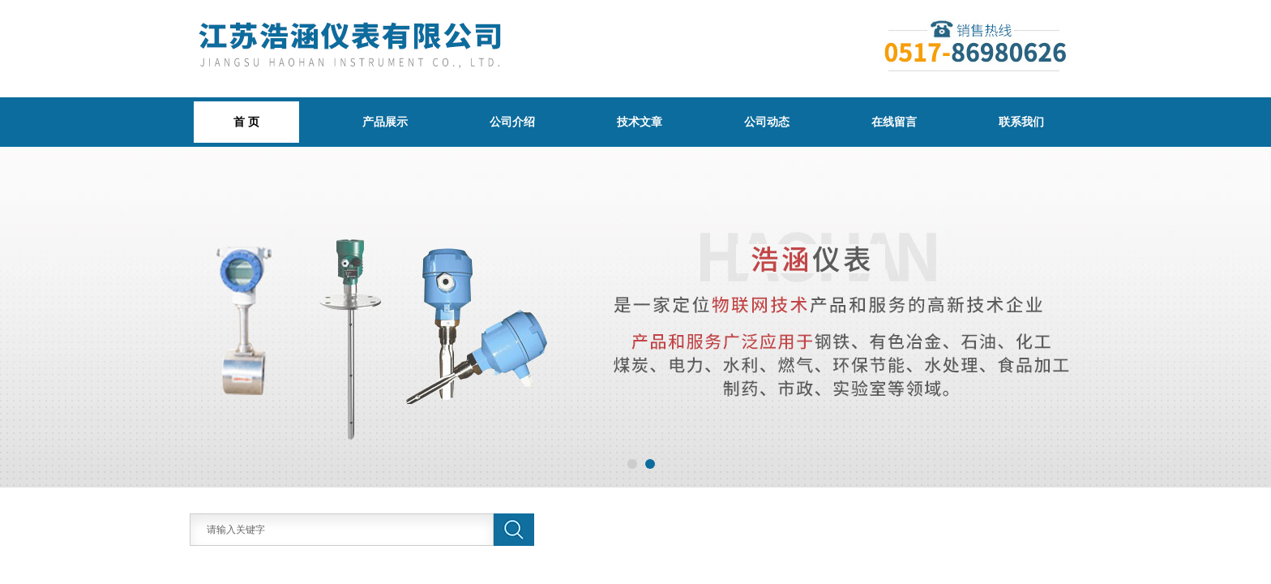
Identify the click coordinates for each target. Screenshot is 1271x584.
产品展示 (385, 121)
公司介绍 (512, 121)
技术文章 (639, 121)
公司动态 (767, 121)
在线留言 (894, 121)
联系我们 (1021, 121)
